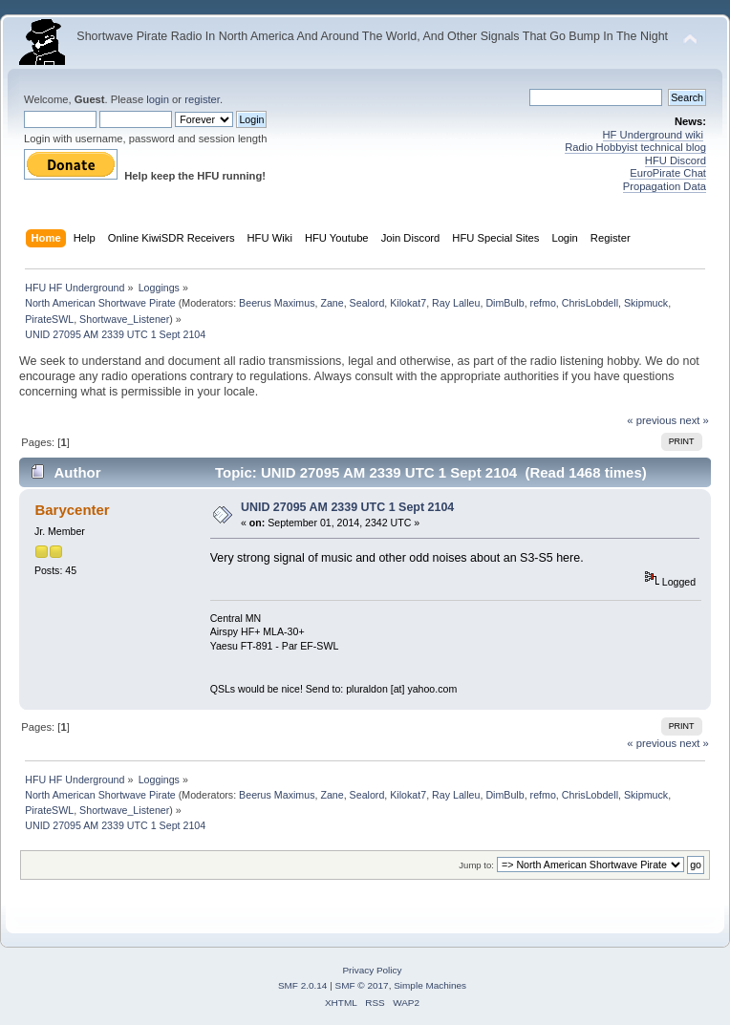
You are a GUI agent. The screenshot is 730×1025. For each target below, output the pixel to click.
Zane (331, 303)
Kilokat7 (408, 303)
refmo (543, 303)
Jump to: (476, 865)
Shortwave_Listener (124, 319)
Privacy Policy (371, 970)
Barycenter (71, 510)
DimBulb (504, 303)
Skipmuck (646, 303)
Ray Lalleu (456, 303)
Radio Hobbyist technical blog (635, 147)
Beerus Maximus (276, 303)
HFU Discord (675, 160)
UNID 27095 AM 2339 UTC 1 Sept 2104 (347, 507)
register (202, 99)
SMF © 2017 (362, 985)
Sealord (367, 303)
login (157, 99)
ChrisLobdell (590, 303)
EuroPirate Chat (668, 173)
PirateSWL (49, 319)
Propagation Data (664, 186)
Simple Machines (430, 985)
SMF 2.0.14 (303, 985)
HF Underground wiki (653, 134)
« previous (651, 420)
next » (694, 420)
